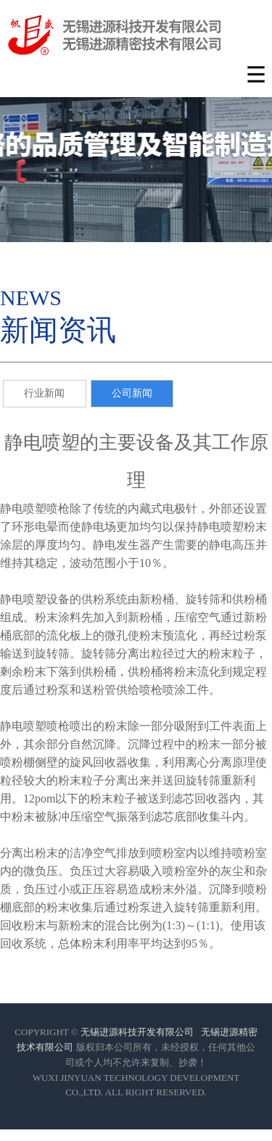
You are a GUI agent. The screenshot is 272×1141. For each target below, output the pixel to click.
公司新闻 (132, 393)
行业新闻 (44, 393)
